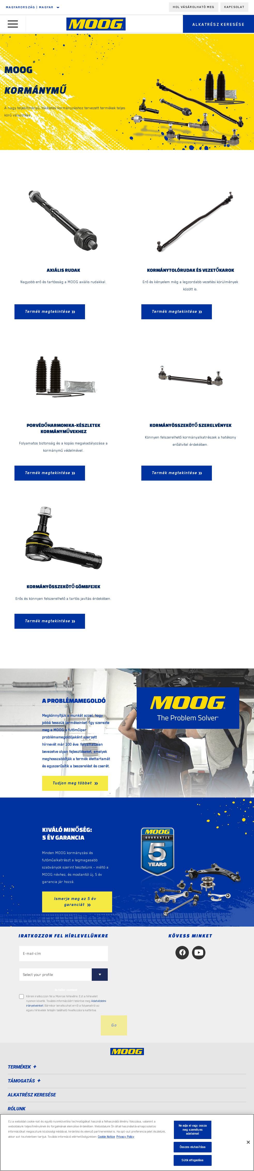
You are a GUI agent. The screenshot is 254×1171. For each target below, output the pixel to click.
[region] (127, 1142)
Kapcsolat (234, 7)
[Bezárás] (248, 1142)
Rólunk (16, 1109)
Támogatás (25, 1081)
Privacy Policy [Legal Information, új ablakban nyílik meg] (125, 1136)
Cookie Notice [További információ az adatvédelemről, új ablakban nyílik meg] (106, 1136)
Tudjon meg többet (72, 784)
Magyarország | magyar (29, 7)
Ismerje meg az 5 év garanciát (75, 902)
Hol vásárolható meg (193, 7)
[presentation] (58, 1026)
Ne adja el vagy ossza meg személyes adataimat (193, 1129)
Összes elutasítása (192, 1147)
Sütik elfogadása (192, 1160)
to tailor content (66, 990)
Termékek (23, 1067)
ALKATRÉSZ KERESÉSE (32, 1095)
